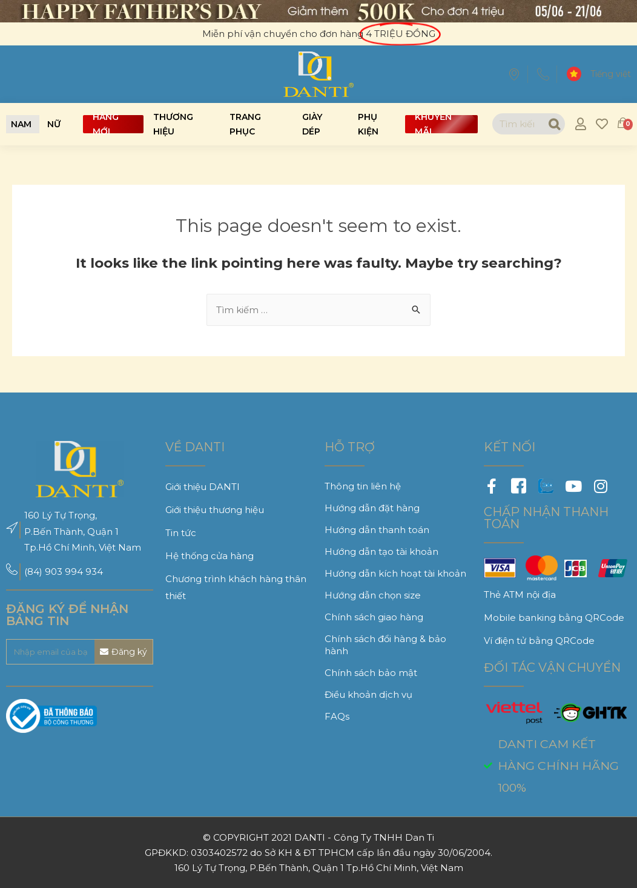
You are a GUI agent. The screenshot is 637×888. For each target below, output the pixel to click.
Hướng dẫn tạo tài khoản (381, 551)
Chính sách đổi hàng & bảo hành (385, 645)
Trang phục (245, 124)
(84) (34, 571)
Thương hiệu (173, 124)
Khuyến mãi (433, 124)
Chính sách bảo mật (371, 672)
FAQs (337, 716)
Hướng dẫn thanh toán (377, 529)
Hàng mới (106, 124)
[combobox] (518, 123)
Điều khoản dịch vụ (368, 694)
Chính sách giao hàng (374, 617)
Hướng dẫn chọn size (373, 595)
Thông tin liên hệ (363, 486)
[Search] (553, 123)
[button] (21, 124)
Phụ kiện (368, 124)
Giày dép (312, 124)
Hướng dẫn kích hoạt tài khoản (395, 573)
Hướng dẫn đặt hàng (372, 508)
